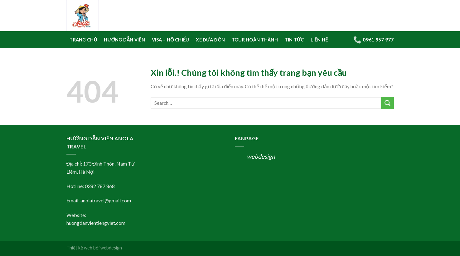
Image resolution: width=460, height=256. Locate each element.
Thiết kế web (79, 247)
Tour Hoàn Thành (255, 39)
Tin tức (294, 39)
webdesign (261, 156)
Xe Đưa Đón (210, 39)
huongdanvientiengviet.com (95, 223)
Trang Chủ (83, 39)
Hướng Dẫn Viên (124, 39)
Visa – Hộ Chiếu (170, 39)
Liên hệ (319, 39)
